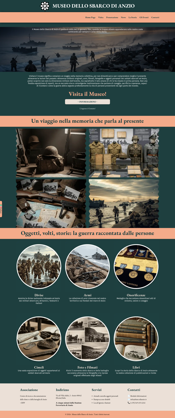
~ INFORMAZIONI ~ (87, 101)
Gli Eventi (144, 17)
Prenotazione (112, 17)
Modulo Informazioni (138, 396)
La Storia (133, 17)
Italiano (1, 209)
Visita (100, 17)
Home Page (90, 17)
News (123, 17)
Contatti (155, 17)
